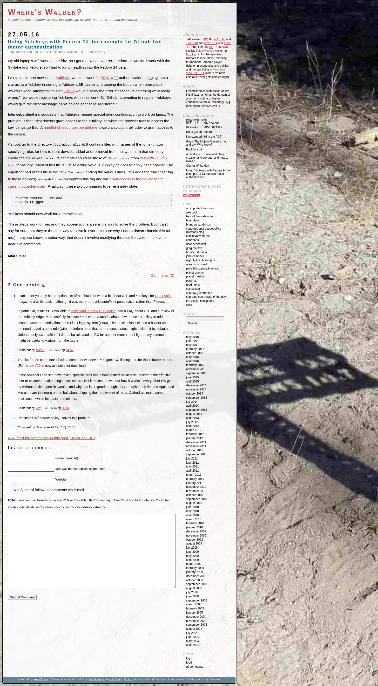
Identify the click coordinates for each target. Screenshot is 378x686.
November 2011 (196, 446)
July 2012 (192, 422)
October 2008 (194, 580)
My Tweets (191, 195)
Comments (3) (162, 276)
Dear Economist (196, 244)
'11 (210, 43)
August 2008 (194, 588)
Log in (189, 658)
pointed (85, 127)
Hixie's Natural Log (197, 252)
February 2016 (195, 365)
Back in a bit (194, 149)
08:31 (65, 408)
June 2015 (192, 377)
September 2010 (196, 499)
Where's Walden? (45, 11)
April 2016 (192, 361)
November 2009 (196, 535)
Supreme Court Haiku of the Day (206, 296)
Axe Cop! (191, 212)
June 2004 (192, 637)
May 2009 (192, 556)
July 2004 (192, 633)
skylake (72, 52)
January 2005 (194, 612)
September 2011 (196, 454)
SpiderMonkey (205, 50)
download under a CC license (93, 311)
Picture (128, 679)
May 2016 (192, 357)
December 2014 (196, 385)
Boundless (192, 220)
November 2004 (196, 620)
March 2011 (193, 474)
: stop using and (204, 123)
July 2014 (192, 401)
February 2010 (195, 523)
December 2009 (196, 531)
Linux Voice (163, 296)
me (94, 127)
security (59, 52)
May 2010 (192, 511)
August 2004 (194, 628)
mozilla (48, 52)
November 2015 (196, 369)
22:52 (71, 428)
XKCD (189, 305)
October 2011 (194, 450)
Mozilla (190, 54)
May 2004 (192, 641)
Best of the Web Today (200, 216)
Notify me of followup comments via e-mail (49, 490)
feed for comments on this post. (38, 438)
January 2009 (194, 572)
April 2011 (192, 470)
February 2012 (195, 434)
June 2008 (192, 596)
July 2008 (192, 592)
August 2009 (194, 543)
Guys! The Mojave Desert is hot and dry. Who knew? (206, 143)
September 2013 (196, 409)
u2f (81, 52)
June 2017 (192, 341)
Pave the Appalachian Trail (202, 268)
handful (50, 127)
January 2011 (194, 483)
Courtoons (192, 240)
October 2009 (194, 539)
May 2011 (192, 466)
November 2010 (196, 491)
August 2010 (194, 503)
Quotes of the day (197, 165)
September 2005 (196, 600)
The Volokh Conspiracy (200, 301)
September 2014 (196, 397)
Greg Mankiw (194, 248)
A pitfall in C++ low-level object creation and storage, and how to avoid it (207, 158)
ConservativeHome (197, 236)
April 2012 (192, 426)
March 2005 (193, 604)
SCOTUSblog (193, 288)
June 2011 (192, 462)
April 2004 (192, 645)
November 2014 (196, 389)
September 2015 (196, 373)
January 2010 (194, 527)
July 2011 (192, 458)
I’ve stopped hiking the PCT (204, 136)
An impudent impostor (200, 208)
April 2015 (192, 381)
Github (69, 91)
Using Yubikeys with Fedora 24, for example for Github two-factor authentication (208, 174)
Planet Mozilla (195, 276)
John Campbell (195, 256)
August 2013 (194, 414)
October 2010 (194, 495)
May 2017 (192, 345)
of (58, 127)
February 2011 (195, 479)
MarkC (40, 350)
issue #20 (33, 366)
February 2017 (195, 349)
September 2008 (196, 584)
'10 (192, 43)
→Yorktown (218, 47)
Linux (37, 52)
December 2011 (196, 442)
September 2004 (196, 624)
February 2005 (195, 608)
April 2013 (192, 418)
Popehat (191, 280)
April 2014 (192, 405)
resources (69, 127)
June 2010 (192, 507)
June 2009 (192, 551)
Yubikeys (63, 78)
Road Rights (193, 284)
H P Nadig (115, 679)
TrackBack (82, 438)
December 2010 (196, 486)
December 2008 (196, 576)
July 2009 (192, 547)
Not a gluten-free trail (199, 132)
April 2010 (192, 515)
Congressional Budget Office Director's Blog (203, 230)
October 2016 (194, 353)
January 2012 (194, 438)
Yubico (145, 158)
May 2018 (192, 337)
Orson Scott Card (196, 264)
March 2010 (193, 519)
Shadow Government (199, 293)
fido (29, 52)
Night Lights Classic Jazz (200, 260)
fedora (20, 52)
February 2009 (195, 568)
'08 (219, 39)
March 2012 (193, 430)
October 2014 (194, 393)
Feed (189, 662)
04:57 (69, 350)
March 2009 (193, 564)
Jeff (38, 408)
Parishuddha (96, 679)
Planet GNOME (195, 272)
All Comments (194, 666)
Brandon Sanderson (198, 224)
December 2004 (196, 616)
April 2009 (192, 560)
